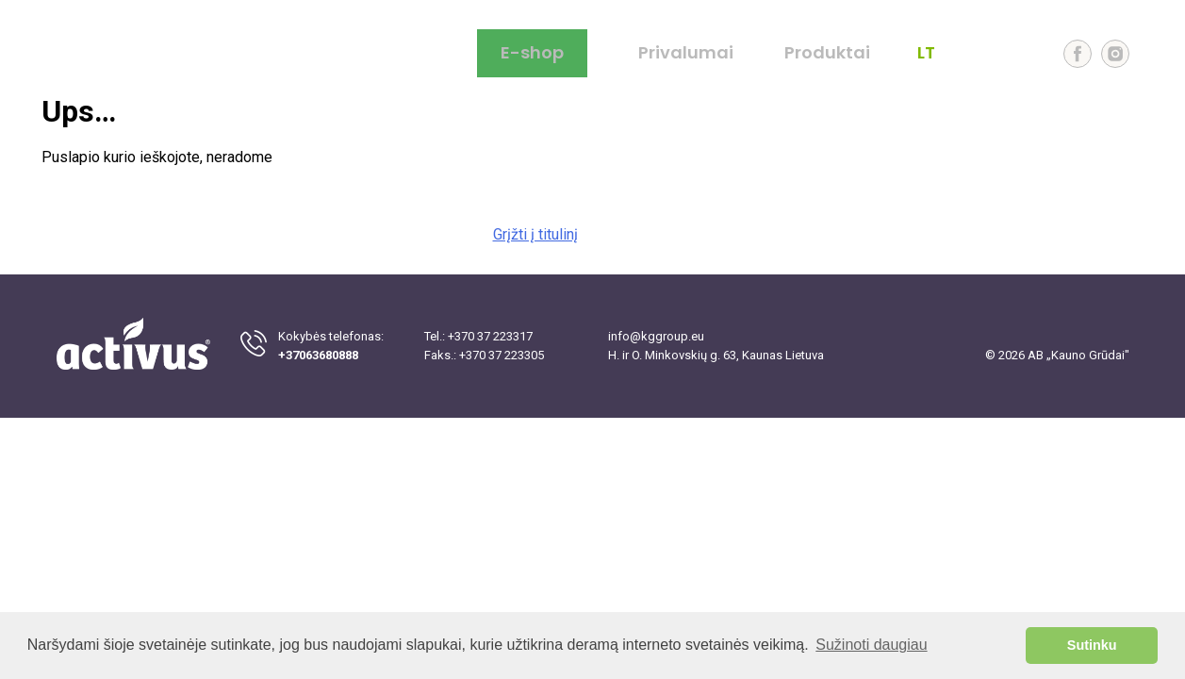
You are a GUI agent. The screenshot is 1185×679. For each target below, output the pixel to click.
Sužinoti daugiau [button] (871, 645)
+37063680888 (318, 355)
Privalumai (685, 53)
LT (926, 53)
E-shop (532, 52)
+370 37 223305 (501, 355)
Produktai (827, 53)
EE (1025, 53)
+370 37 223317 (490, 336)
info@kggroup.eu (656, 336)
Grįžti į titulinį (535, 234)
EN (959, 53)
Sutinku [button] (1092, 645)
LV (993, 53)
